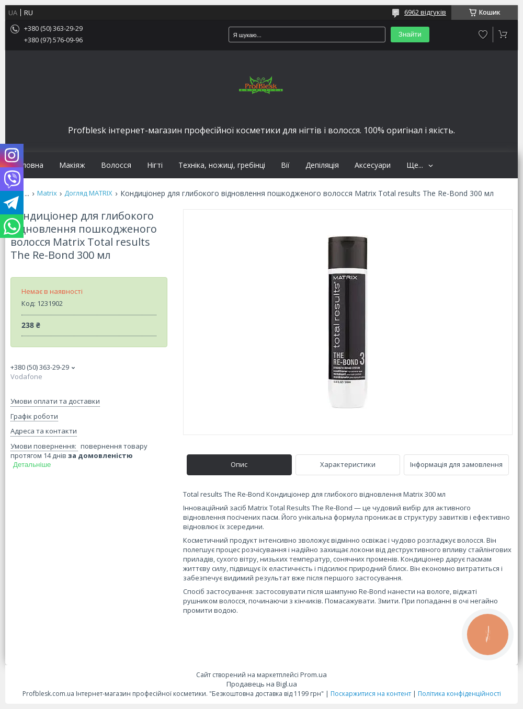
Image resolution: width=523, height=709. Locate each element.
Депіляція (322, 165)
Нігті (155, 165)
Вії (285, 165)
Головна (28, 165)
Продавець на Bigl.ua (261, 684)
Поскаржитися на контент (371, 693)
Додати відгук (483, 34)
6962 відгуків (425, 12)
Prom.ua (313, 674)
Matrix (47, 193)
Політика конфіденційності (459, 693)
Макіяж (72, 165)
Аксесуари (373, 165)
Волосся (116, 165)
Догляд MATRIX (88, 193)
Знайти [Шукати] (410, 34)
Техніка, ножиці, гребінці (221, 165)
